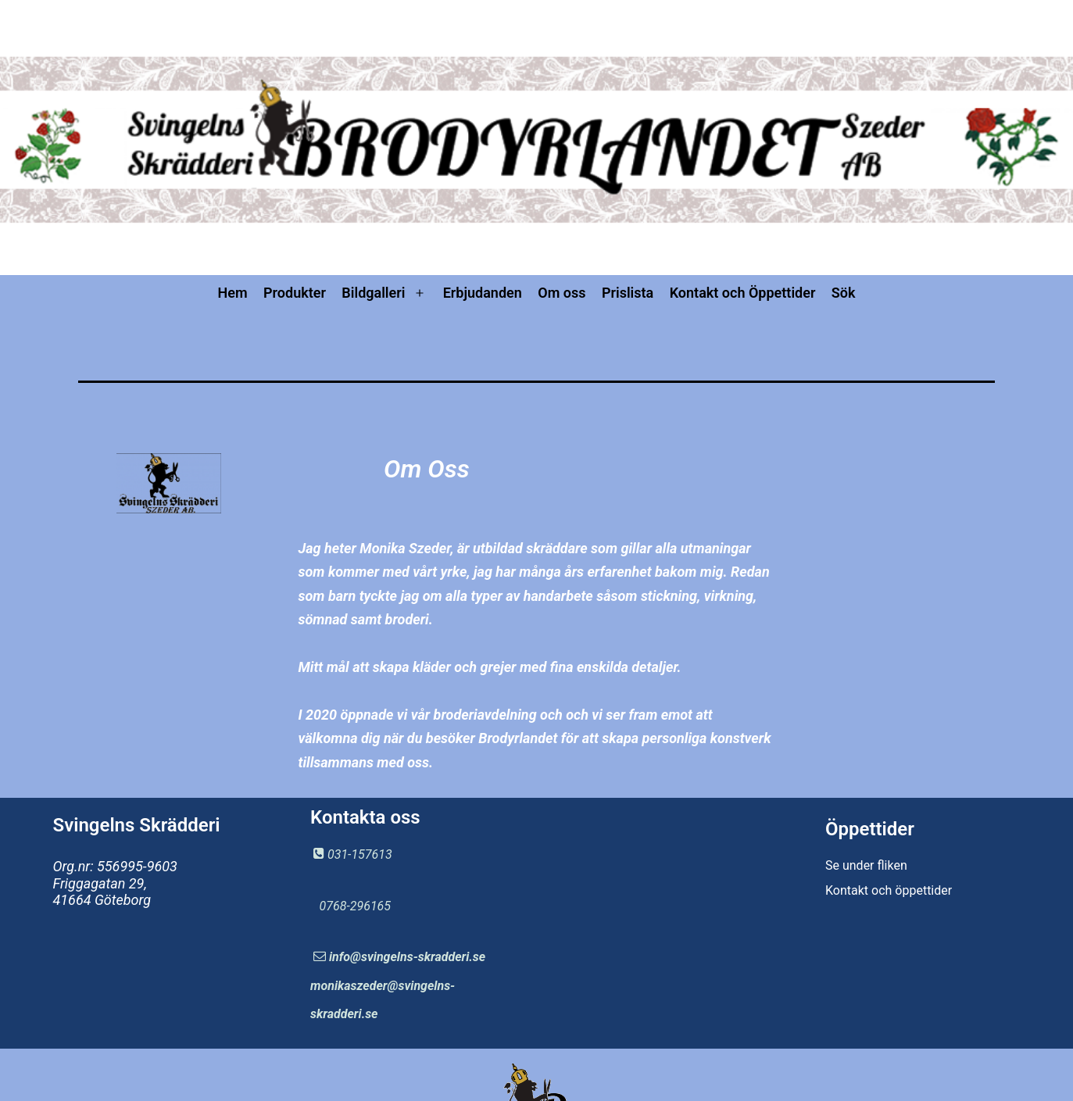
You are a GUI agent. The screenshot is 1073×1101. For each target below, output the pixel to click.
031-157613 (359, 854)
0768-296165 (355, 906)
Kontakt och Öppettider (743, 292)
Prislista (627, 292)
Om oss (561, 292)
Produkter (294, 292)
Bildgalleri (373, 292)
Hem (232, 292)
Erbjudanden (482, 292)
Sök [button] (844, 292)
